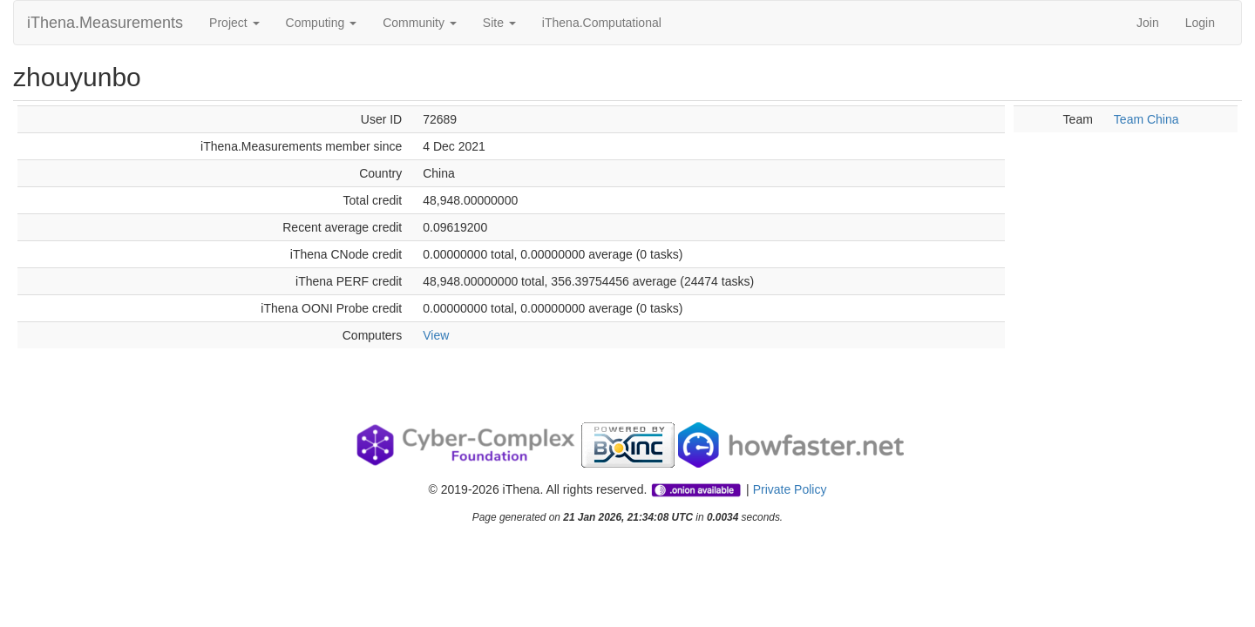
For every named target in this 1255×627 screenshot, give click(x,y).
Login (1200, 23)
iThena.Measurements (105, 22)
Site (499, 23)
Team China (1146, 119)
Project (234, 23)
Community (420, 23)
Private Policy (790, 489)
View (436, 335)
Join (1147, 23)
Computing (321, 23)
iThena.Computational (601, 23)
